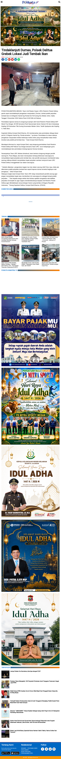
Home (2, 47)
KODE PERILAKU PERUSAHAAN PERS (27, 752)
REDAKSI (23, 748)
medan (6, 47)
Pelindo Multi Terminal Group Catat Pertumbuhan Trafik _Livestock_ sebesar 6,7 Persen (50, 239)
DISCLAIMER (25, 750)
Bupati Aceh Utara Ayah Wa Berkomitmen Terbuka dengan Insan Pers (50, 264)
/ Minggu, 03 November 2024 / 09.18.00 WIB (14, 57)
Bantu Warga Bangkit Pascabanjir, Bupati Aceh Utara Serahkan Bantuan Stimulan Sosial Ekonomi (9, 239)
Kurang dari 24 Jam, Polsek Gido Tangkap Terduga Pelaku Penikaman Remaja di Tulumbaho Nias (30, 239)
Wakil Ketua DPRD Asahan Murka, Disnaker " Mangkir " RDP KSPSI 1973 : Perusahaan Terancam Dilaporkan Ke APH (10, 265)
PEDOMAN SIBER (32, 748)
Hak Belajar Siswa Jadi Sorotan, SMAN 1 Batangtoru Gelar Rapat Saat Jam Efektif (30, 264)
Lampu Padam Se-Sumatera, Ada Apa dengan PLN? (25, 671)
